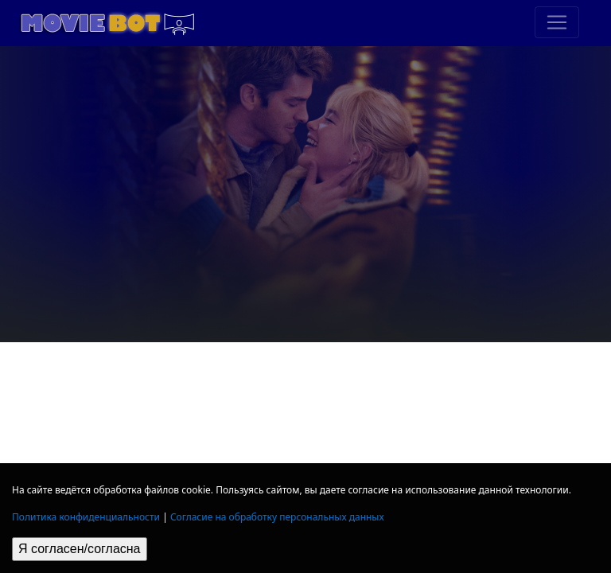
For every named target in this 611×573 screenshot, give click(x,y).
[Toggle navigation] (557, 22)
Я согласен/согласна (79, 548)
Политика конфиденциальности (86, 517)
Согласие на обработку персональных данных (277, 517)
